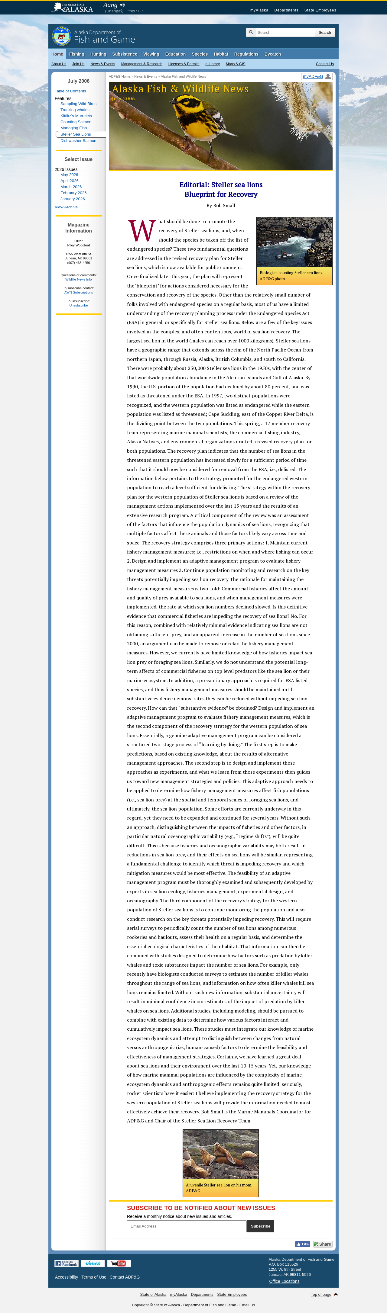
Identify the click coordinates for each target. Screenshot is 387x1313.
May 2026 (69, 174)
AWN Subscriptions (78, 292)
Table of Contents (70, 91)
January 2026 (72, 199)
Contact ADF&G (125, 1277)
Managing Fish (73, 128)
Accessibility (66, 1277)
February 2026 (73, 193)
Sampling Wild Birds (78, 103)
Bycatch (273, 54)
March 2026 (71, 187)
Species (200, 54)
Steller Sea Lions (75, 134)
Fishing (76, 54)
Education (175, 54)
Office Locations (284, 1281)
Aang (110, 4)
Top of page (321, 1294)
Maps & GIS (236, 64)
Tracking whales (74, 110)
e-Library (213, 64)
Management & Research (141, 64)
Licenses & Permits (184, 64)
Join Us (78, 64)
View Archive (66, 207)
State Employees (320, 10)
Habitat (221, 54)
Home (57, 54)
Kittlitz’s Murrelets (76, 116)
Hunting (98, 54)
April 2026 (69, 180)
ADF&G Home (120, 76)
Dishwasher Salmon (78, 140)
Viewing (151, 54)
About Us (58, 64)
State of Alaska (75, 7)
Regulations (246, 54)
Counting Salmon (75, 122)
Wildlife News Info (78, 279)
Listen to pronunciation (122, 5)
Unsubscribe (78, 305)
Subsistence (124, 54)
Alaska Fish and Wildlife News (183, 76)
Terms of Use (93, 1277)
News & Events (102, 64)
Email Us (247, 1305)
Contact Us (325, 64)
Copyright (140, 1305)
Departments (286, 10)
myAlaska (259, 10)
